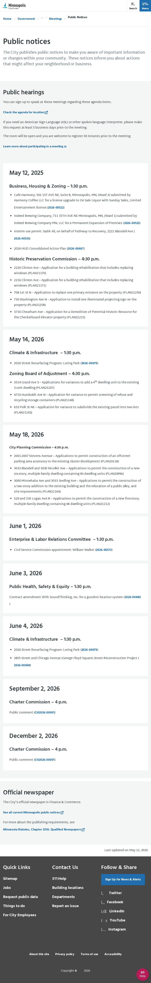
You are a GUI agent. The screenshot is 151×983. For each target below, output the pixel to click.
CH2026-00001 (44, 712)
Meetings (55, 18)
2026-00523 (132, 223)
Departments (63, 897)
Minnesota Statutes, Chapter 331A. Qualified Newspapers (42, 829)
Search (133, 6)
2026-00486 (133, 597)
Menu (145, 6)
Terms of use (89, 954)
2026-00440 (22, 665)
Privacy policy (64, 954)
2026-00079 (89, 649)
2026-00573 (103, 550)
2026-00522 (55, 207)
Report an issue (65, 906)
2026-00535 (21, 238)
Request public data (20, 897)
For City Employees (19, 915)
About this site (39, 954)
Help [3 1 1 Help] (59, 879)
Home (7, 18)
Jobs (7, 888)
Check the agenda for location (23, 112)
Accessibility (113, 954)
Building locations (68, 888)
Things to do (14, 906)
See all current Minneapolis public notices (31, 812)
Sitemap (10, 879)
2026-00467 (76, 248)
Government (26, 18)
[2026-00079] (89, 363)
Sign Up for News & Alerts (123, 879)
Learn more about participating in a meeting (33, 146)
